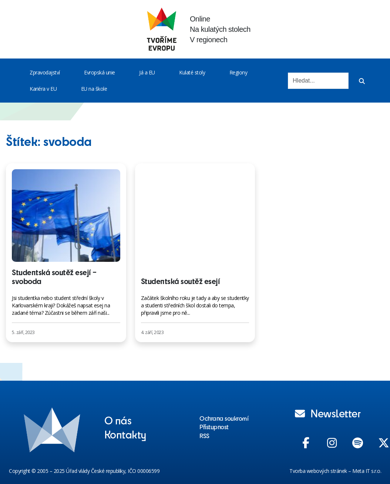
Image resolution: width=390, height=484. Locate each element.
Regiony (238, 72)
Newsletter (328, 412)
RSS (204, 435)
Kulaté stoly (192, 72)
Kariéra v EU (43, 88)
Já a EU (147, 72)
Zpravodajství (45, 72)
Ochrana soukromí (223, 418)
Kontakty (125, 434)
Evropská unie (99, 72)
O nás (118, 420)
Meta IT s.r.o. (366, 470)
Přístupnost (214, 426)
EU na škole (94, 88)
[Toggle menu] (61, 72)
